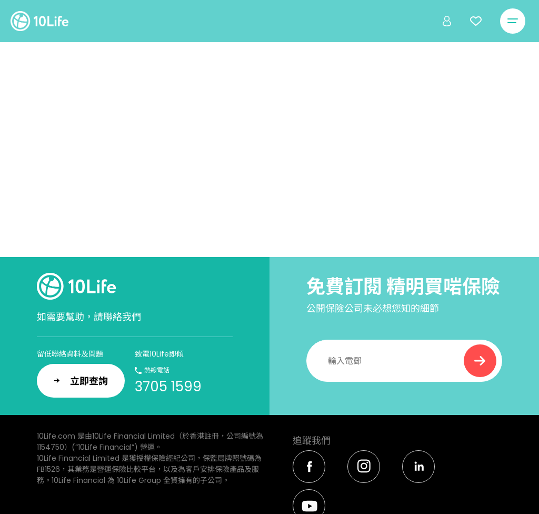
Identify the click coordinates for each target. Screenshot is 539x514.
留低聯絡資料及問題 (70, 354)
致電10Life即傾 (159, 354)
